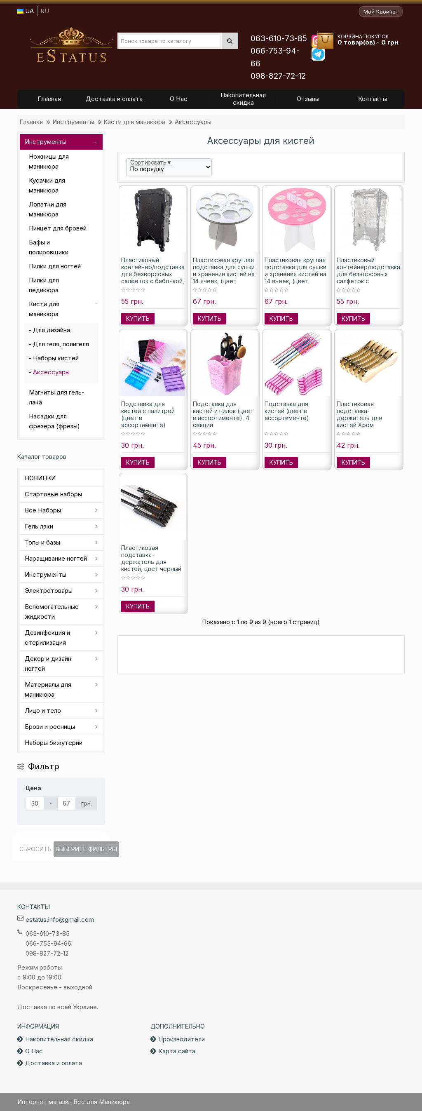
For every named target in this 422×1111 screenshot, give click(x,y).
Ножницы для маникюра (49, 161)
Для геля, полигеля (61, 344)
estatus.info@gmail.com (60, 919)
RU (44, 11)
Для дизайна (51, 330)
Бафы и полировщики (48, 247)
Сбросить (35, 849)
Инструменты (73, 122)
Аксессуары (193, 122)
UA (25, 11)
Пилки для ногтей (55, 266)
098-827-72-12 (278, 76)
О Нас (34, 1051)
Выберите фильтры (86, 849)
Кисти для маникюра (134, 122)
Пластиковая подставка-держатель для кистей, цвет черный (151, 558)
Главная (31, 122)
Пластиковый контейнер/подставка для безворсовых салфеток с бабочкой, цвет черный (153, 273)
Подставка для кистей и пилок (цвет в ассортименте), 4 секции (223, 414)
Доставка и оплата (53, 1063)
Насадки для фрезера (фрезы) (54, 421)
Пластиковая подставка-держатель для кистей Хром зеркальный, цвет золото (362, 421)
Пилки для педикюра (44, 285)
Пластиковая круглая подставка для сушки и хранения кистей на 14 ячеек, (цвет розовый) (295, 273)
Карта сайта (176, 1051)
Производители (181, 1039)
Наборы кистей (56, 358)
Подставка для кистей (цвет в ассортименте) (287, 410)
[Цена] (35, 803)
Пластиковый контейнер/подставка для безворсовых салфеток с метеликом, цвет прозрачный (368, 277)
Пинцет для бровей (58, 228)
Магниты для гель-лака (56, 397)
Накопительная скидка (59, 1039)
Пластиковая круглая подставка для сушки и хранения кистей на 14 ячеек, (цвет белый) (224, 273)
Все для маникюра (71, 44)
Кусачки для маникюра (47, 185)
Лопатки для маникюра (47, 209)
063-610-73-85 (279, 38)
